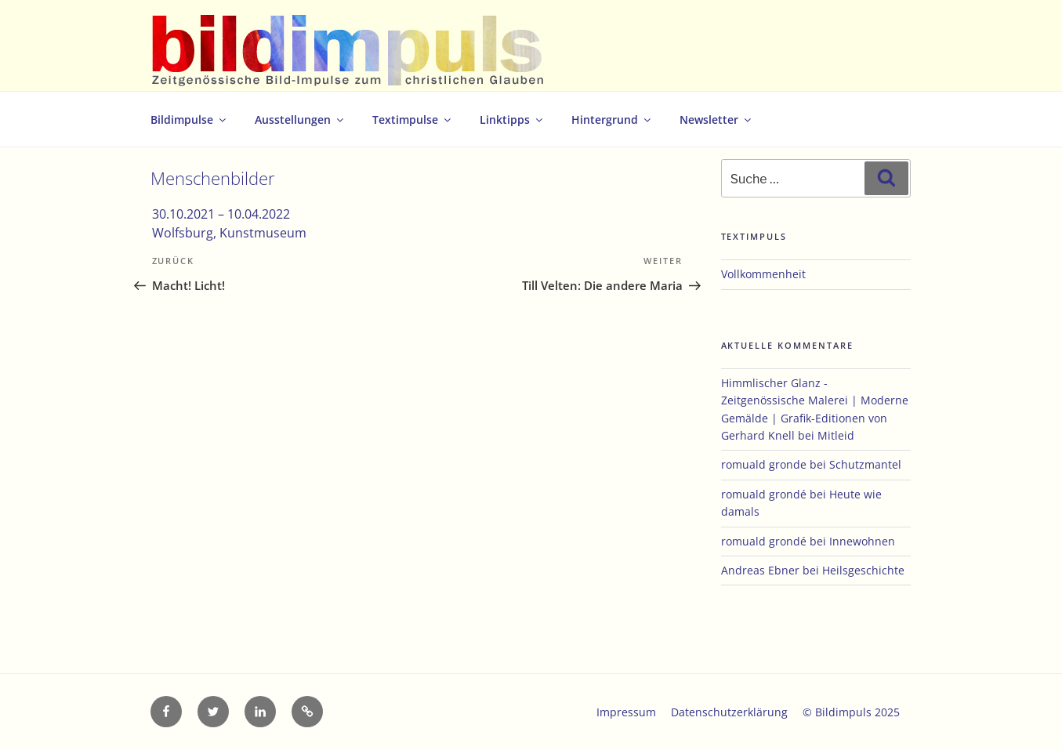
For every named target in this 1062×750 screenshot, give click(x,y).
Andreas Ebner (760, 570)
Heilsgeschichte (863, 570)
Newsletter (716, 119)
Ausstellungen (300, 119)
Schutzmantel (865, 464)
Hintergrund (612, 119)
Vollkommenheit (763, 273)
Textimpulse (412, 119)
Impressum (626, 712)
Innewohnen (862, 541)
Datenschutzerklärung (729, 712)
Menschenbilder (212, 178)
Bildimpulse (189, 119)
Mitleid (835, 435)
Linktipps (512, 119)
